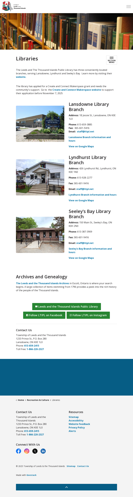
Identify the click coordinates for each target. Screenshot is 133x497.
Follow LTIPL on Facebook (44, 315)
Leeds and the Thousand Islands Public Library (66, 306)
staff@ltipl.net (85, 131)
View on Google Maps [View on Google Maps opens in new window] (81, 146)
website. (21, 77)
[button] (40, 124)
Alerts (72, 431)
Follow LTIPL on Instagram (88, 315)
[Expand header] (128, 6)
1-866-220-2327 (35, 349)
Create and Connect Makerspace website (76, 89)
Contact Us (83, 466)
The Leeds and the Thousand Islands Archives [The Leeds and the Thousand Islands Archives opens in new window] (42, 283)
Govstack (31, 475)
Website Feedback (79, 424)
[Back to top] (66, 487)
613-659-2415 (31, 345)
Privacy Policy (77, 427)
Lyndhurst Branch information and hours (92, 194)
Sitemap (74, 417)
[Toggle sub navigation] (111, 60)
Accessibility (76, 420)
